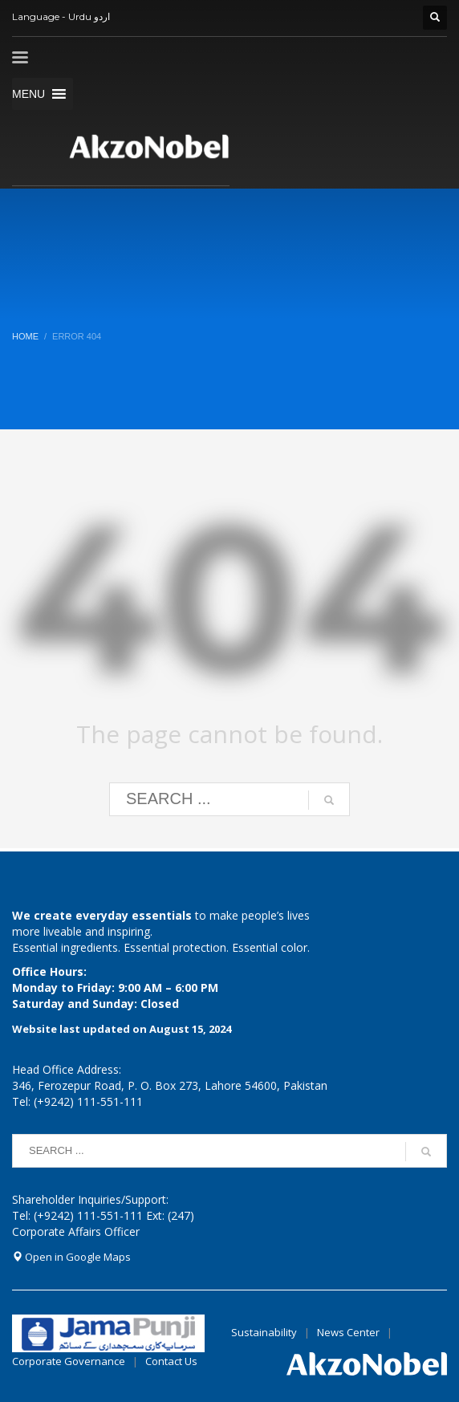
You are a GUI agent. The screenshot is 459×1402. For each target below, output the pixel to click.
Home (25, 336)
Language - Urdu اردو (61, 16)
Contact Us (171, 1361)
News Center (349, 1332)
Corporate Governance (68, 1361)
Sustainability (264, 1332)
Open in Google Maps (71, 1257)
